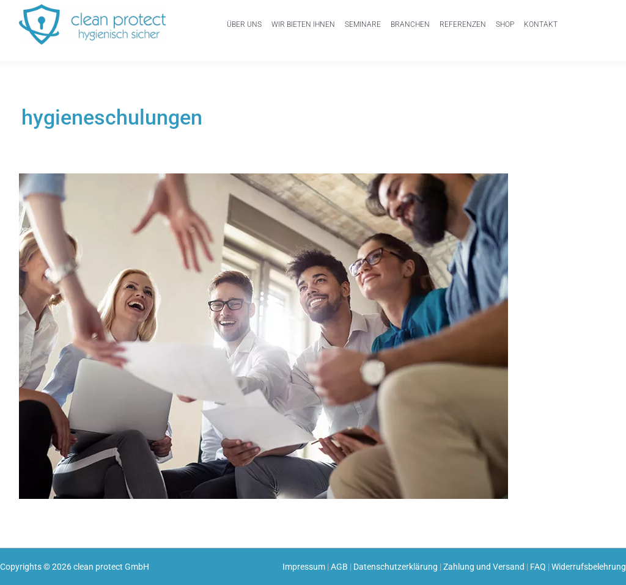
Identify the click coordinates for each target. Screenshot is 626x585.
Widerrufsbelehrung (588, 567)
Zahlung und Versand (484, 567)
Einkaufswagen (591, 20)
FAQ (538, 567)
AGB (339, 567)
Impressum (303, 567)
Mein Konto (562, 28)
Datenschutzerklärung (395, 567)
